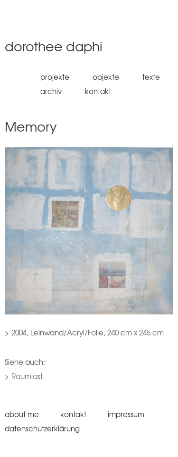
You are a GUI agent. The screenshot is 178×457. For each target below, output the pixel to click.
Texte (151, 77)
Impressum (126, 414)
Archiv (51, 91)
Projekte (54, 77)
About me (22, 414)
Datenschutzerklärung (42, 428)
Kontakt (98, 91)
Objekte (106, 77)
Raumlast (27, 376)
